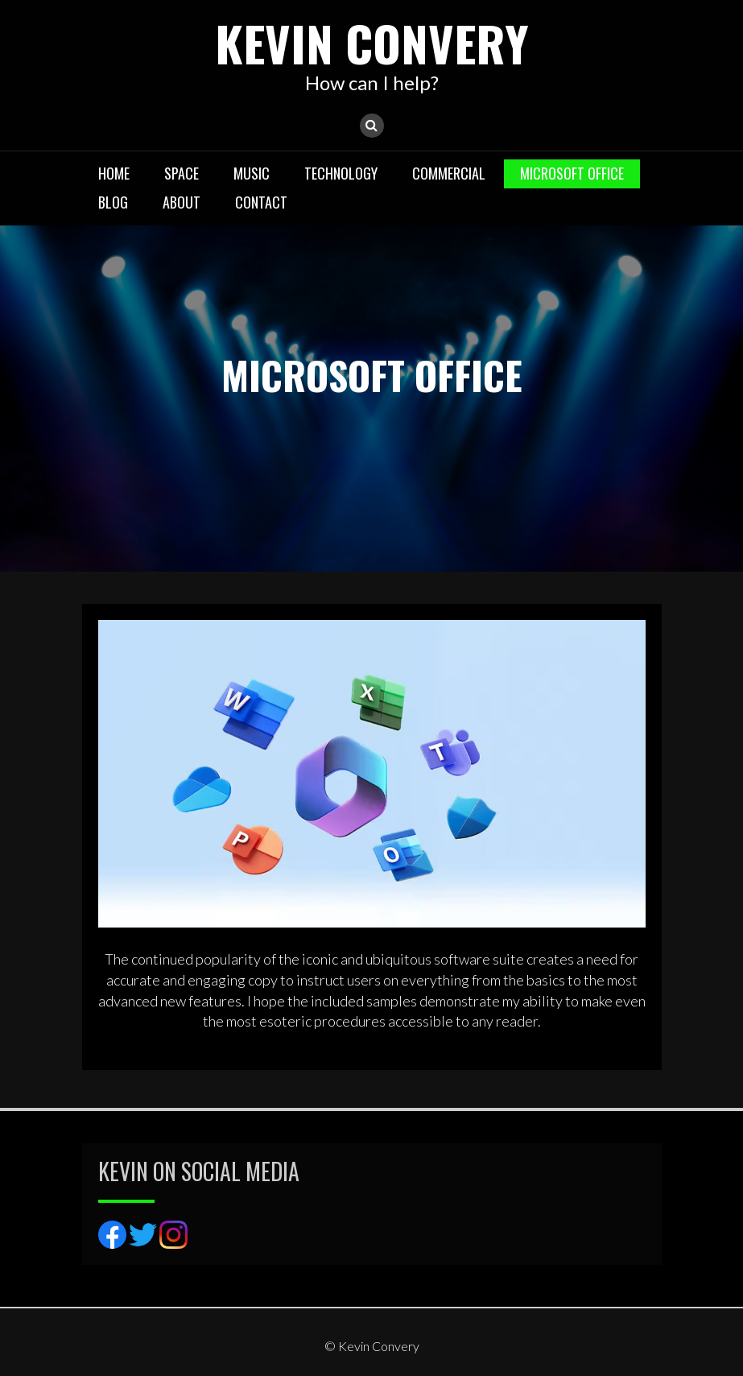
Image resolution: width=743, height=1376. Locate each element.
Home (114, 173)
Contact (261, 202)
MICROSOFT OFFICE (572, 173)
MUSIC (251, 173)
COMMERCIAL (448, 173)
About (181, 202)
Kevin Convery (372, 42)
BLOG (113, 202)
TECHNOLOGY (341, 173)
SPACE (181, 173)
